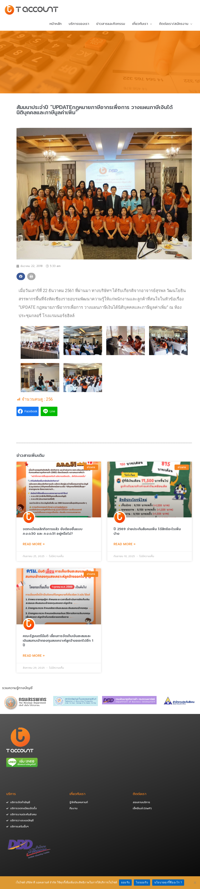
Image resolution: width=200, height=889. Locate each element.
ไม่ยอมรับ (142, 882)
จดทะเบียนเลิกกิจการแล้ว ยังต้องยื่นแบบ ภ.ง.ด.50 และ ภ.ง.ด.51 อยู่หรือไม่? (52, 532)
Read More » (34, 545)
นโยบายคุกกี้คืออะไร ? (168, 882)
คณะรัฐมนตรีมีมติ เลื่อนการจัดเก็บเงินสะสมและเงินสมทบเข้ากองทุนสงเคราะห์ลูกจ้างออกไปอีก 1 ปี (58, 641)
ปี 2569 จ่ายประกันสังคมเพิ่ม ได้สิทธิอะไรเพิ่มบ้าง (147, 532)
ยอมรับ (125, 882)
